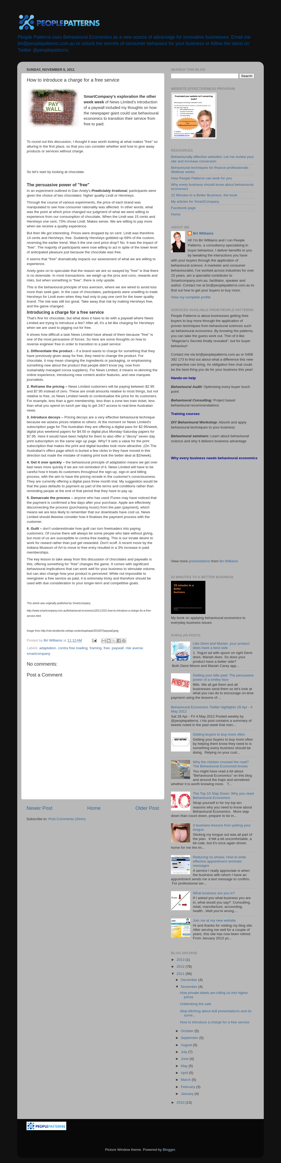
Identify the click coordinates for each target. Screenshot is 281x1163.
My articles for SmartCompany (195, 202)
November (189, 987)
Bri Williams (203, 233)
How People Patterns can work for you (201, 178)
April (185, 1073)
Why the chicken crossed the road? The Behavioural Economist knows (221, 764)
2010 (181, 1102)
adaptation (47, 648)
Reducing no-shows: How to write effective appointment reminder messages (219, 861)
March (186, 1080)
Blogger (169, 1150)
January (188, 1094)
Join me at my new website (214, 920)
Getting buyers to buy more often (219, 734)
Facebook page (183, 208)
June (185, 1059)
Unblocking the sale (195, 1004)
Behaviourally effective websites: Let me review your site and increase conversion (212, 159)
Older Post (147, 808)
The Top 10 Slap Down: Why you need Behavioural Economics (223, 795)
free (107, 648)
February (188, 1087)
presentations (199, 561)
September (190, 1038)
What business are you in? (214, 893)
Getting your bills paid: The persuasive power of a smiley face (223, 677)
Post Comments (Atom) (67, 819)
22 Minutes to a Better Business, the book (204, 195)
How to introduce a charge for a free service (214, 1022)
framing (96, 648)
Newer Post (39, 808)
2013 (181, 960)
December (189, 980)
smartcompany (38, 654)
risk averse (134, 648)
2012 (181, 967)
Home (93, 808)
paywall (118, 648)
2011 (181, 974)
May (184, 1066)
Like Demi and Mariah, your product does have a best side (221, 646)
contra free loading (73, 648)
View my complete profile (191, 297)
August (187, 1045)
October (188, 1031)
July (184, 1052)
